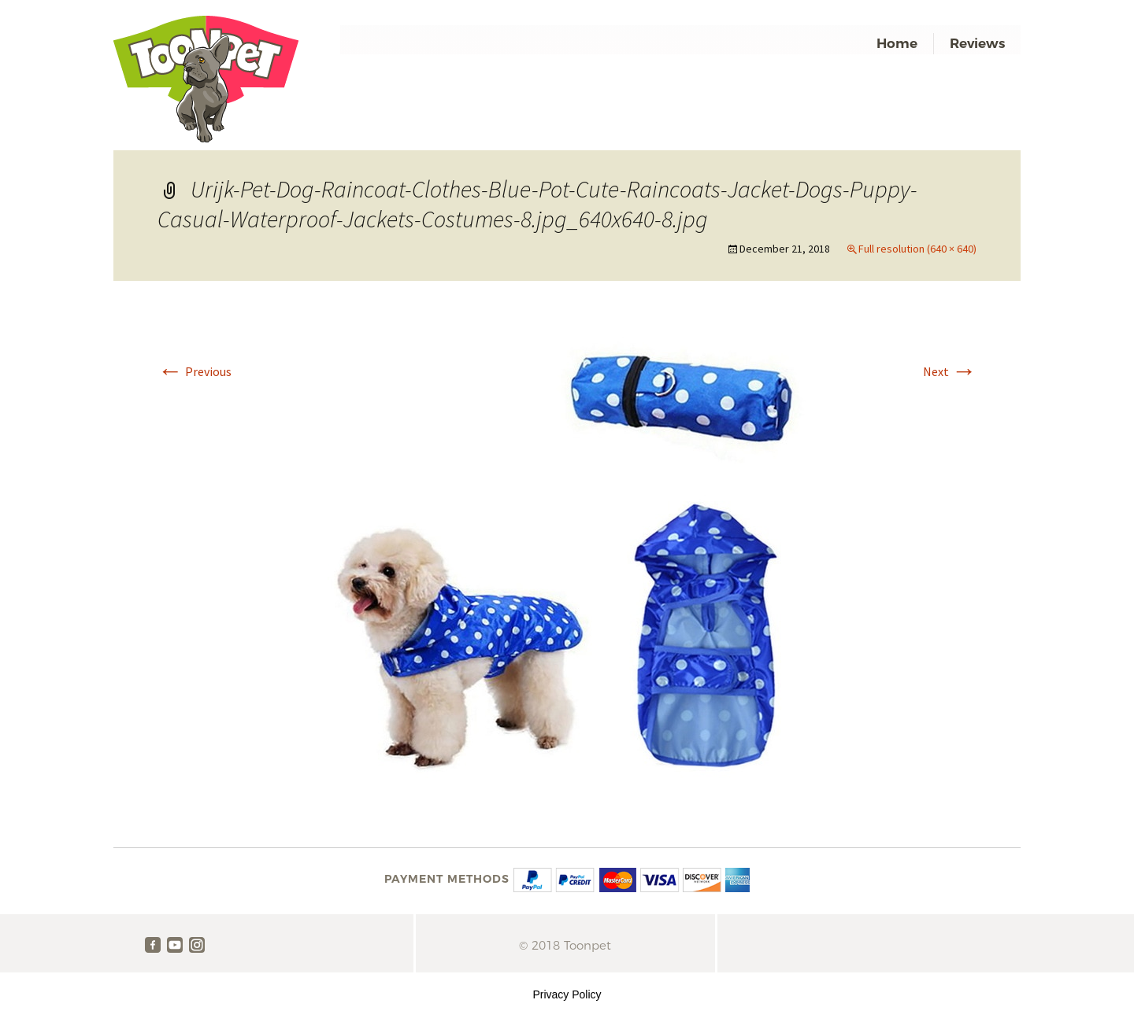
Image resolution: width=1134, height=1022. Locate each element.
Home (896, 43)
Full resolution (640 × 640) (917, 249)
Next (949, 371)
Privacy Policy (566, 994)
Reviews (977, 43)
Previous (195, 371)
